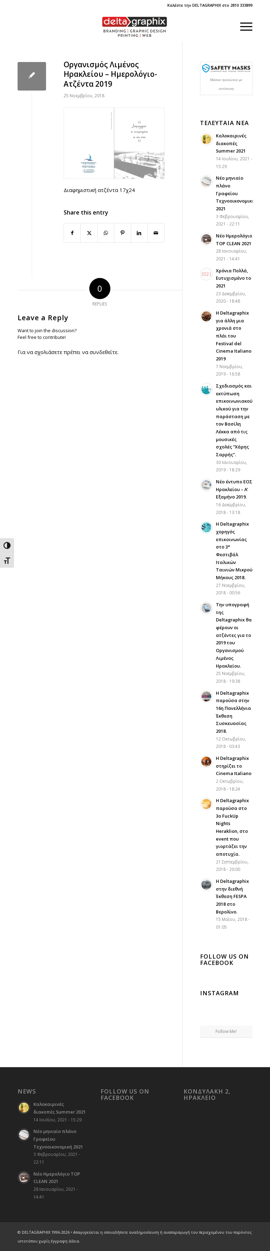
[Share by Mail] (156, 233)
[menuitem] (242, 26)
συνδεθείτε (103, 351)
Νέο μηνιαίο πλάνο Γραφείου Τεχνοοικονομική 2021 (235, 193)
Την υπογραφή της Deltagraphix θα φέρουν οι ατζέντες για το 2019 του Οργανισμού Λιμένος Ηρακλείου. (234, 635)
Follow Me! (226, 1031)
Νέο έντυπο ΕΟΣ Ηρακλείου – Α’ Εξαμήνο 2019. (234, 489)
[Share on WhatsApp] (106, 233)
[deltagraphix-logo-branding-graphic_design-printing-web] (135, 26)
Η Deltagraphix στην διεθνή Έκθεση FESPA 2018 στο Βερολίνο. (232, 896)
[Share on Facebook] (72, 233)
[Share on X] (89, 233)
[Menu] (242, 26)
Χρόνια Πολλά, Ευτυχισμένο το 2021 (233, 278)
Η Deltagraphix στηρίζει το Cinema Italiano (233, 765)
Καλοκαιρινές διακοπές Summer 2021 (231, 143)
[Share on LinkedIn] (139, 233)
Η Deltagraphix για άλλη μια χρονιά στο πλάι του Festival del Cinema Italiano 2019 (233, 336)
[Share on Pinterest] (122, 233)
